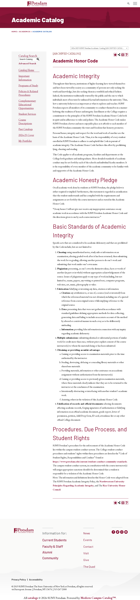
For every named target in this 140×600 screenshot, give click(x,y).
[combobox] (99, 48)
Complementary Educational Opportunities (27, 104)
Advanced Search (27, 63)
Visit (86, 553)
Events (87, 540)
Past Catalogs (26, 129)
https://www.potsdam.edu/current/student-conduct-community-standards (90, 461)
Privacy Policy (19, 579)
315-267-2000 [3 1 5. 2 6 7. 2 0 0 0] (60, 589)
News (86, 533)
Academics (24, 31)
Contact (88, 546)
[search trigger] (128, 3)
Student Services (27, 114)
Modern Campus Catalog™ (98, 598)
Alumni (47, 552)
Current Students (54, 540)
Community (50, 558)
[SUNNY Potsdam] (24, 532)
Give (86, 560)
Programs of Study (28, 85)
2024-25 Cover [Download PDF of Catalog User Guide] (26, 135)
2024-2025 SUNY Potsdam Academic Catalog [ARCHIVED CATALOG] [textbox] (98, 48)
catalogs (33, 598)
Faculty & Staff (52, 546)
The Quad (89, 566)
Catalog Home (26, 70)
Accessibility (36, 579)
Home (14, 31)
